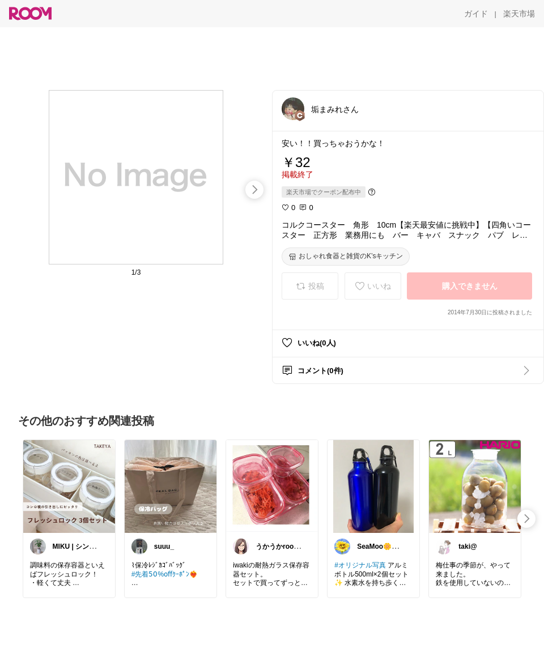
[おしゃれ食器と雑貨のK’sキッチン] (346, 256)
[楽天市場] (519, 13)
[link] (69, 486)
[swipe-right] (254, 190)
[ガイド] (476, 13)
